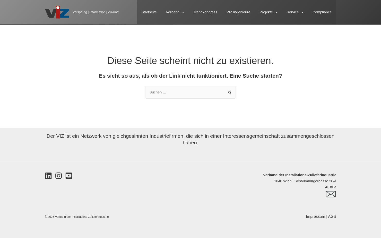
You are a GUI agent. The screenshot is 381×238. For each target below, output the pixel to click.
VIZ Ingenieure (245, 12)
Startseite (161, 12)
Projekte (273, 12)
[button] (192, 12)
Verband (185, 12)
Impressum (316, 216)
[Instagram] (58, 176)
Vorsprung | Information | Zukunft (96, 12)
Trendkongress (213, 12)
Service (297, 12)
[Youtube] (68, 176)
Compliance (323, 12)
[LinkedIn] (48, 176)
